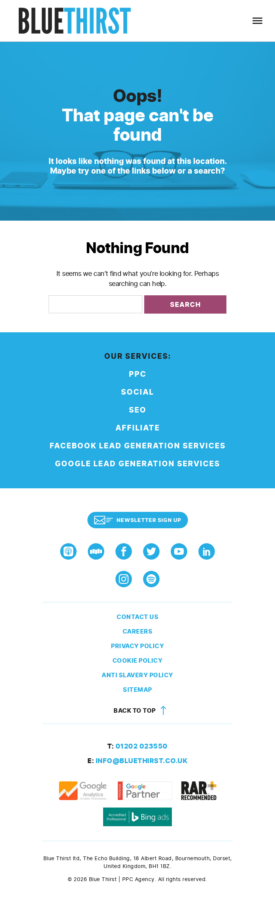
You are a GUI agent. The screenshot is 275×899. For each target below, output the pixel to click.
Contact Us (137, 617)
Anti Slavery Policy (137, 675)
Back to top (141, 710)
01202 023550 (137, 746)
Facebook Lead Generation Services (138, 446)
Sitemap (137, 689)
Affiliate (137, 428)
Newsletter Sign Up (137, 520)
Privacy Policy (137, 646)
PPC (137, 374)
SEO (137, 410)
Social (137, 392)
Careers (138, 631)
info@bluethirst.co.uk (137, 761)
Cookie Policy (137, 660)
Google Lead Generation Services (137, 464)
